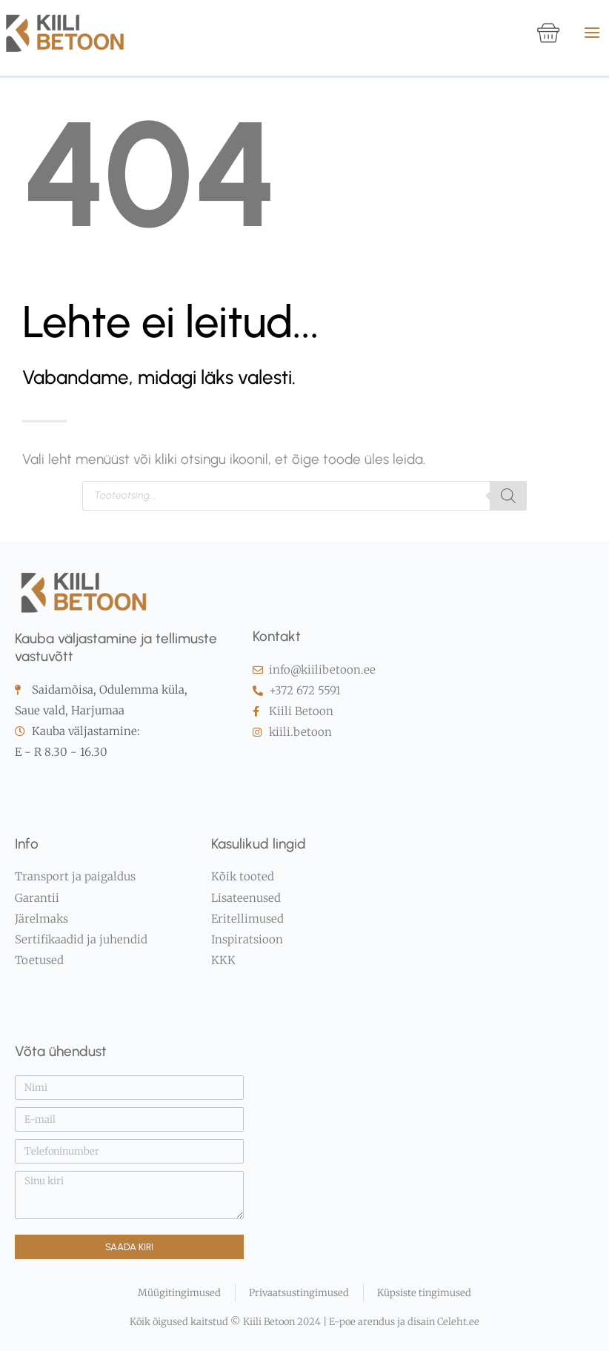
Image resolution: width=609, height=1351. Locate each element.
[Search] (508, 507)
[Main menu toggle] (592, 33)
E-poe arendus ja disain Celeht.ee (403, 1323)
